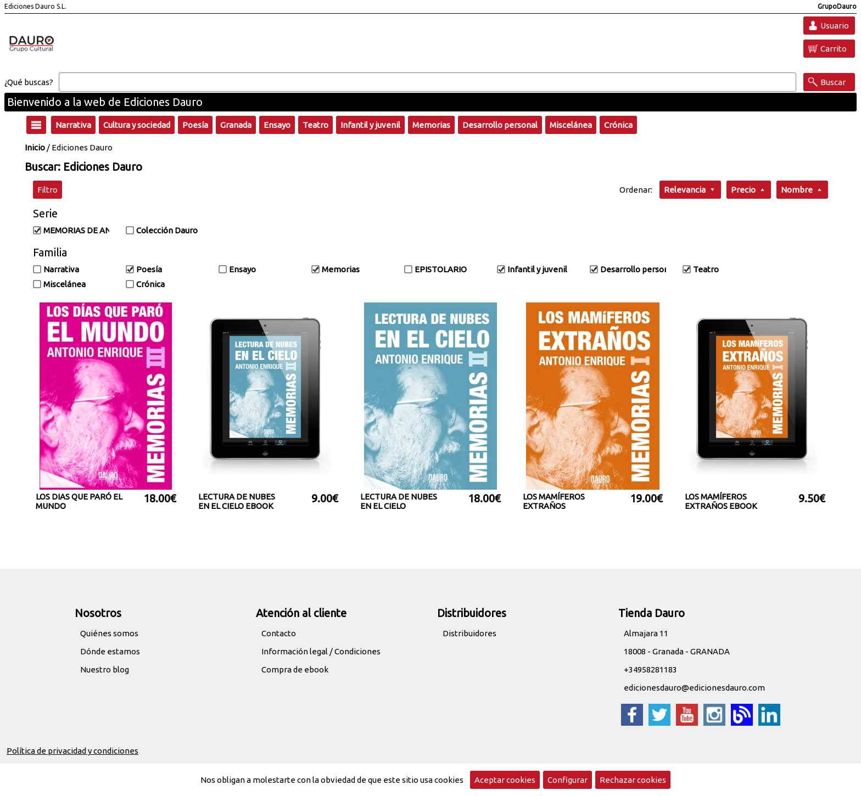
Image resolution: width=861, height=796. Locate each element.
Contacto (278, 633)
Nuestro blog (104, 669)
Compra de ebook (294, 669)
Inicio (35, 147)
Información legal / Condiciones (321, 651)
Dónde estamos (110, 651)
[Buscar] (427, 82)
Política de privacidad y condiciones (72, 750)
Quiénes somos (109, 633)
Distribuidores (469, 633)
